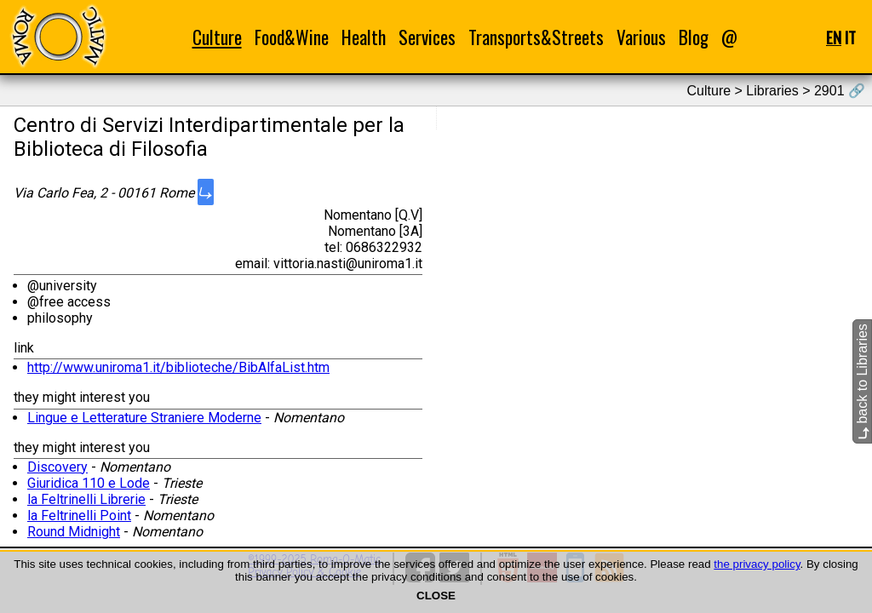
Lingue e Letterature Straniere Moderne (144, 418)
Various (641, 37)
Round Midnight (73, 532)
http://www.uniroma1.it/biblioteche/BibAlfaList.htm (178, 367)
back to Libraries (862, 381)
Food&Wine (292, 37)
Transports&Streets (536, 37)
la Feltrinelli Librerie (86, 499)
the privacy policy (757, 564)
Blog (693, 37)
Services (427, 37)
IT (850, 37)
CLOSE (436, 595)
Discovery (57, 467)
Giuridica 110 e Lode (88, 483)
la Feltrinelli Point (79, 515)
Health (363, 37)
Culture (217, 37)
